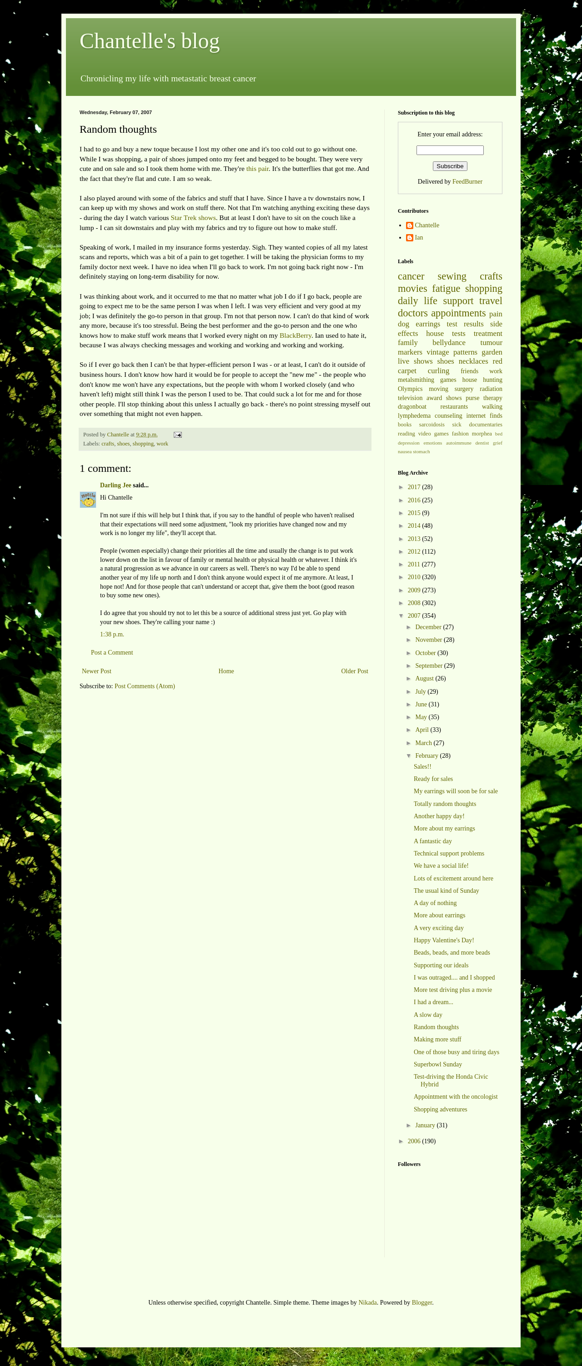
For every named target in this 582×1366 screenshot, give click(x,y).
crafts (107, 443)
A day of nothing (435, 903)
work (162, 443)
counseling (448, 415)
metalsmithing (416, 379)
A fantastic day (433, 841)
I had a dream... (433, 1002)
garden (492, 352)
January (425, 1125)
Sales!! (422, 766)
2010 (415, 577)
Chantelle (427, 225)
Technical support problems (449, 853)
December (429, 627)
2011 (415, 564)
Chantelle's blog (150, 41)
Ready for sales (433, 779)
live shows (415, 361)
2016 (415, 500)
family (408, 342)
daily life (417, 300)
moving (438, 388)
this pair (257, 168)
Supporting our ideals (441, 965)
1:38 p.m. (112, 634)
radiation (491, 388)
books (404, 424)
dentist (482, 442)
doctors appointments (442, 313)
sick (457, 424)
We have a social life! (441, 865)
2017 (415, 487)
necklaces (473, 361)
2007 (415, 615)
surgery (464, 388)
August (425, 678)
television (410, 398)
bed (498, 433)
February (427, 755)
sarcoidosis (432, 424)
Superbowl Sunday (438, 1064)
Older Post (355, 671)
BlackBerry (295, 335)
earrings (428, 324)
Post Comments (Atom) (145, 686)
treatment (488, 333)
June (421, 704)
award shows (444, 398)
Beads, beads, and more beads (452, 952)
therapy (492, 398)
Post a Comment (112, 652)
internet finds (485, 415)
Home (226, 671)
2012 (415, 551)
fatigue (446, 288)
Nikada (367, 1302)
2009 (415, 590)
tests (459, 333)
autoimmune (459, 442)
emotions (432, 442)
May (421, 717)
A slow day (428, 1014)
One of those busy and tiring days (456, 1052)
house (435, 333)
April (422, 729)
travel (490, 300)
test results (465, 324)
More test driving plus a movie (453, 989)
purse (472, 398)
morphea (482, 433)
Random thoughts (436, 1027)
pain (495, 314)
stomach (421, 451)
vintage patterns (451, 352)
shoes (123, 443)
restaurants (454, 406)
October (426, 653)
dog (403, 324)
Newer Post (96, 671)
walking (492, 406)
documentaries (485, 424)
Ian (419, 237)
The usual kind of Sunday (446, 890)
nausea (404, 451)
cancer (411, 276)
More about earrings (440, 915)
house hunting (482, 379)
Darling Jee (115, 485)
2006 (415, 1141)
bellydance (449, 342)
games (448, 379)
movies (412, 288)
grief (497, 442)
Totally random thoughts (445, 804)
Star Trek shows (193, 217)
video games (433, 433)
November (429, 639)
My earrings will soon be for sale (456, 791)
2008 (415, 603)
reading (406, 433)
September (429, 665)
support (458, 300)
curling (439, 370)
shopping (143, 443)
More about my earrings (444, 828)
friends (469, 371)
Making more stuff (438, 1039)
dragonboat (412, 406)
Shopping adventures (440, 1109)
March (424, 743)
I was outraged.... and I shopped (454, 977)
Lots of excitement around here (453, 878)
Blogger (422, 1302)
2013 (415, 538)
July (421, 691)
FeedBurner (467, 181)
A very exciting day (439, 928)
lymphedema (414, 415)
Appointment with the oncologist (456, 1096)
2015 (415, 513)
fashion (460, 433)
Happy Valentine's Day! (444, 940)
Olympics (410, 388)
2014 (415, 525)
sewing (452, 276)
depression (409, 442)
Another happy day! (439, 816)
